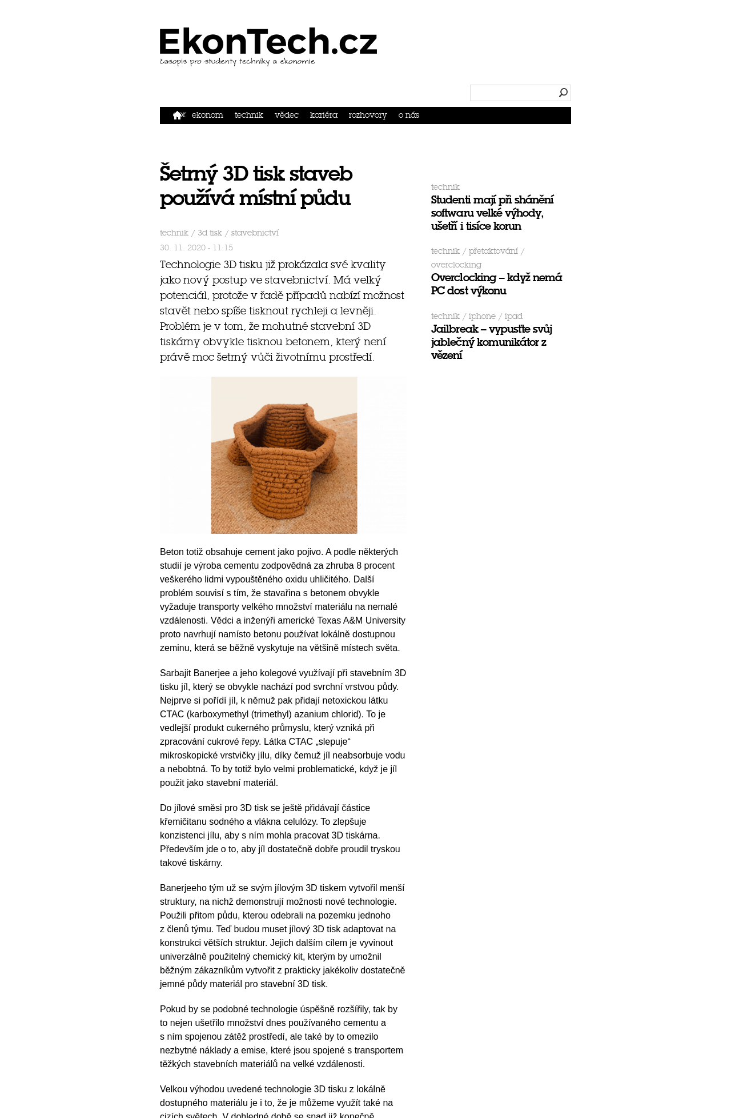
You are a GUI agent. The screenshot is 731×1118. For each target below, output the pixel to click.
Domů (179, 114)
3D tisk (210, 233)
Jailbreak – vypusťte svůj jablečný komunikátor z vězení (491, 342)
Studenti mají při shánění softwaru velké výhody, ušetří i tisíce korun (492, 213)
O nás (409, 115)
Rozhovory (368, 115)
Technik (249, 115)
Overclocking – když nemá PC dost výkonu (496, 284)
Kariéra (324, 115)
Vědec (287, 115)
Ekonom (207, 115)
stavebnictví (255, 233)
